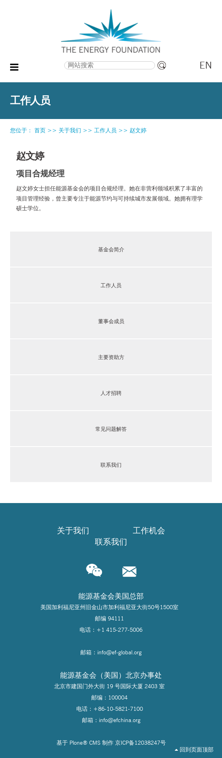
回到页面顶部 (194, 749)
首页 (40, 130)
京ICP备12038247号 (140, 742)
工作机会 (149, 530)
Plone (76, 742)
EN (205, 65)
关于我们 (70, 130)
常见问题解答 (111, 429)
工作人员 (105, 130)
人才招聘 (111, 393)
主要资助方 (111, 357)
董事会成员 (111, 321)
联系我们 (111, 464)
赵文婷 (138, 130)
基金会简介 (111, 249)
